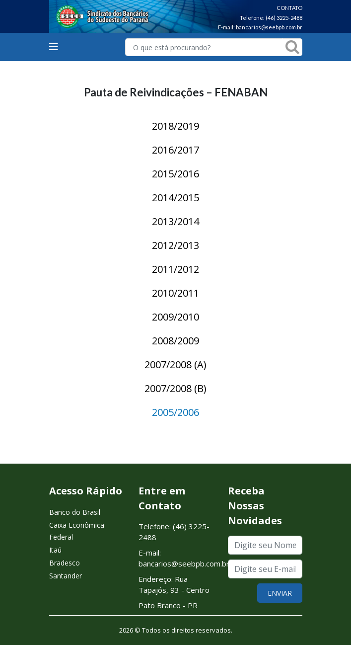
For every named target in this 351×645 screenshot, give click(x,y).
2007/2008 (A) (175, 364)
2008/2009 (175, 340)
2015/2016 (175, 173)
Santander (65, 575)
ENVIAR (280, 593)
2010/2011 (175, 293)
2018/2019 (175, 126)
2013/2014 (175, 221)
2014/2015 (175, 197)
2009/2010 (175, 316)
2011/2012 (175, 269)
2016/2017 (175, 150)
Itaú (55, 550)
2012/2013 (175, 245)
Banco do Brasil (74, 512)
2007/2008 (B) (175, 388)
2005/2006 (175, 412)
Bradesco (64, 562)
